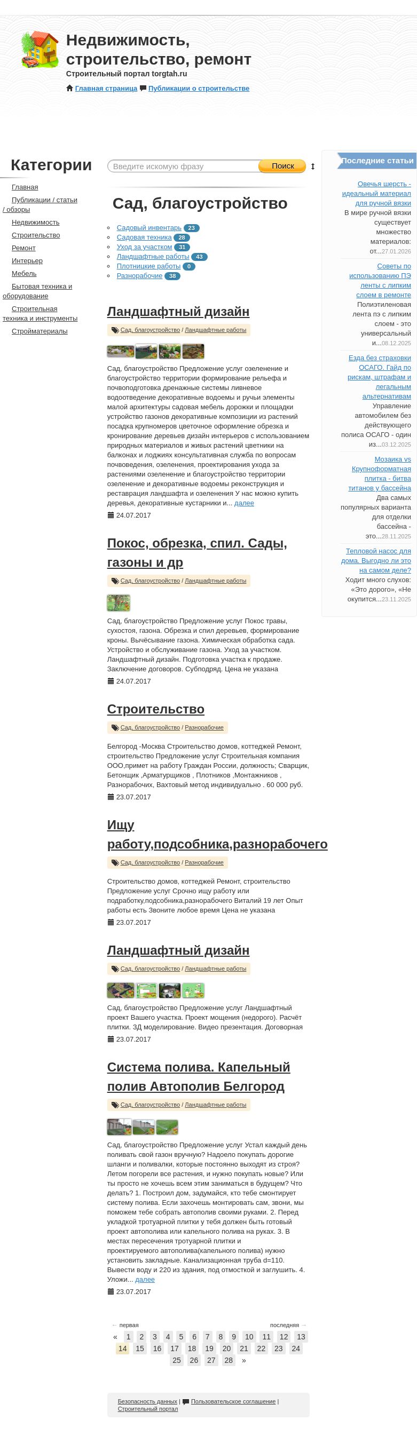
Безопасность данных (147, 1401)
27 (211, 1360)
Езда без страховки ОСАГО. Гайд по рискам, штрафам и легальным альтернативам (379, 377)
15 (140, 1348)
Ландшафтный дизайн (178, 311)
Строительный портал (148, 1409)
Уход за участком (144, 247)
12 (284, 1336)
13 (301, 1336)
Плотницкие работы (149, 266)
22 (261, 1348)
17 (174, 1348)
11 (266, 1336)
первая (125, 1325)
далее (244, 503)
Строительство (155, 709)
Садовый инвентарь (149, 228)
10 (249, 1336)
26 (194, 1360)
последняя (288, 1325)
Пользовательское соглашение (229, 1401)
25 (176, 1360)
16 (157, 1348)
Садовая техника (144, 237)
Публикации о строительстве (194, 88)
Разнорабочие (140, 276)
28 (229, 1360)
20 (227, 1348)
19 (209, 1348)
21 (244, 1348)
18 (192, 1348)
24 (296, 1348)
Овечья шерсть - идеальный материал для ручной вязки (376, 193)
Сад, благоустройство (150, 330)
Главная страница (101, 88)
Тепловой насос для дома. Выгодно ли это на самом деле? (376, 560)
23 (278, 1348)
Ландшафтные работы (153, 256)
